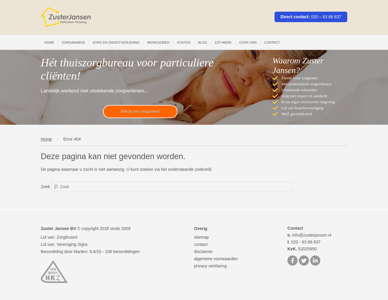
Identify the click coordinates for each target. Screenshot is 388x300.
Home (49, 42)
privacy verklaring (210, 266)
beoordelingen (122, 251)
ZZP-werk (223, 42)
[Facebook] (292, 261)
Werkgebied (158, 42)
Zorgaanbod (73, 42)
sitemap (201, 237)
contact (200, 244)
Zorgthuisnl (67, 237)
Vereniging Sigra (72, 244)
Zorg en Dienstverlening (116, 42)
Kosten (183, 42)
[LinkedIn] (315, 261)
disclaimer (203, 251)
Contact (272, 42)
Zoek (45, 186)
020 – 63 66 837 (326, 16)
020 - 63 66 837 (304, 242)
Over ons (248, 42)
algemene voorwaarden (216, 258)
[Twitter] (304, 261)
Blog (202, 42)
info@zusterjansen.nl (309, 235)
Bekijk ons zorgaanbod (140, 111)
